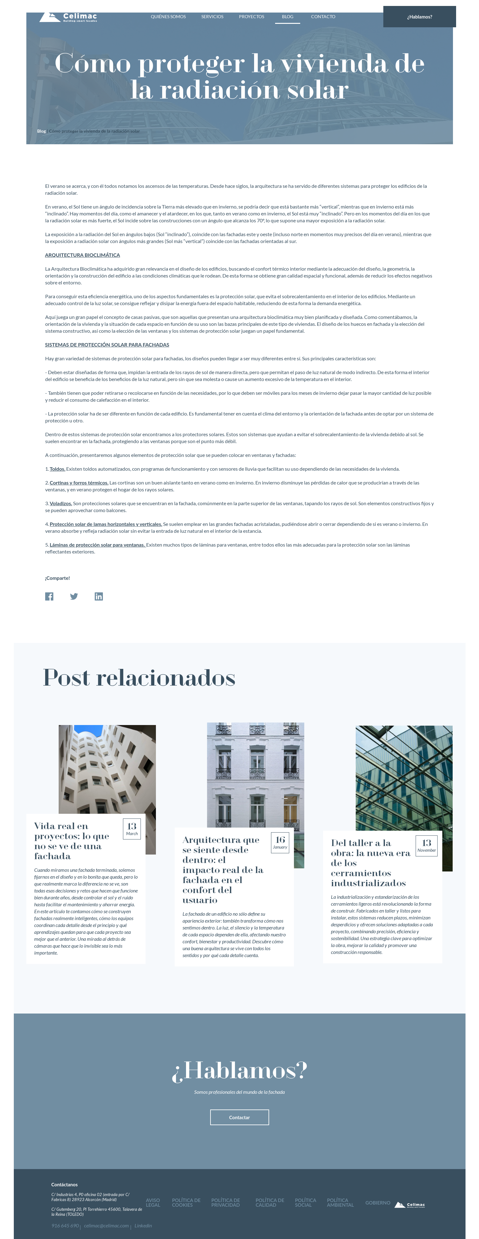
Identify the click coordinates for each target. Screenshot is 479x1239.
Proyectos (251, 25)
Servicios (212, 25)
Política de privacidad (225, 1204)
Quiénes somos (168, 25)
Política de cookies (187, 1204)
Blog (287, 25)
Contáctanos (64, 1184)
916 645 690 (63, 1223)
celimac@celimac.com (100, 1223)
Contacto (323, 25)
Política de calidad (267, 1204)
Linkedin (132, 1223)
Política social (302, 1204)
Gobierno (375, 1204)
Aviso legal (153, 1204)
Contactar (239, 1117)
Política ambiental (338, 1204)
